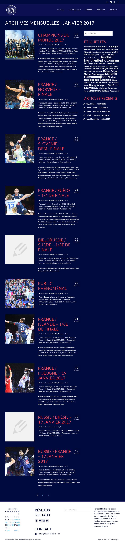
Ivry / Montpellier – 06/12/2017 (98, 119)
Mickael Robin (91, 74)
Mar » (16, 530)
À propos (101, 10)
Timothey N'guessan (58, 404)
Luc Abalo (69, 479)
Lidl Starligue (99, 66)
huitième (64, 64)
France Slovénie (72, 61)
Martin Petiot (113, 69)
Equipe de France (57, 61)
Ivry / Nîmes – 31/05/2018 (96, 104)
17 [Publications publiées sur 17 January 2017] (8, 522)
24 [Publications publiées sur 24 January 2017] (8, 525)
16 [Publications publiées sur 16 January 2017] (6, 522)
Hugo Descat (93, 63)
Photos (89, 10)
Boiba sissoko (96, 52)
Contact (113, 10)
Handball (40, 64)
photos (40, 404)
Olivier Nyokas (48, 69)
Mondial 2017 (75, 10)
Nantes (45, 402)
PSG (106, 82)
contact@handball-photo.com (47, 534)
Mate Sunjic (88, 71)
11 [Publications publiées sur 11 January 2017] (10, 520)
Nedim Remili (68, 66)
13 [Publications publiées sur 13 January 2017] (15, 520)
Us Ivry (96, 88)
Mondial (61, 66)
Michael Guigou (53, 66)
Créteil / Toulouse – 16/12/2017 (98, 115)
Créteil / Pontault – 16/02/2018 (98, 111)
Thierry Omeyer (66, 69)
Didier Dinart (47, 61)
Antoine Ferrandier (91, 49)
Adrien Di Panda (55, 58)
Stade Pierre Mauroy (49, 271)
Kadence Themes (36, 539)
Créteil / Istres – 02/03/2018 (97, 108)
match (59, 399)
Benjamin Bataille (104, 49)
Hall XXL (56, 396)
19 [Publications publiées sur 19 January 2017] (13, 522)
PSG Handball (57, 69)
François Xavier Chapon (91, 58)
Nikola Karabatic (56, 175)
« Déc (7, 530)
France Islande (42, 216)
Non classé (52, 427)
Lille (47, 219)
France (65, 61)
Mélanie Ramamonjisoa (68, 268)
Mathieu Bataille (98, 71)
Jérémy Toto (111, 63)
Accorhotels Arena (44, 58)
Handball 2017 (48, 64)
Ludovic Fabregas (43, 66)
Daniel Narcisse (65, 167)
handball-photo (57, 64)
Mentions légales (114, 539)
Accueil (60, 10)
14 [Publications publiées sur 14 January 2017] (17, 520)
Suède (57, 271)
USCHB (110, 85)
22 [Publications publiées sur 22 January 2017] (19, 522)
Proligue (100, 82)
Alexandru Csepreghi (107, 46)
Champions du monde (67, 58)
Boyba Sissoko (106, 52)
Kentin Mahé (71, 64)
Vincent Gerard (46, 72)
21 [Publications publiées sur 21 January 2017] (17, 522)
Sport (86, 85)
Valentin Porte (52, 178)
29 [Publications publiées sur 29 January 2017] (19, 525)
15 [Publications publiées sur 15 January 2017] (19, 520)
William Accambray (56, 72)
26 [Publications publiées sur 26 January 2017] (13, 525)
